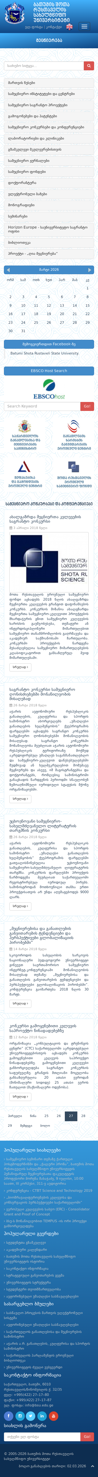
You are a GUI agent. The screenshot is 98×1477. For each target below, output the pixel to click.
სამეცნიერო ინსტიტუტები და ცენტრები (41, 94)
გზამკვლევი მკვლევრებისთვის (34, 149)
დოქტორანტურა (22, 183)
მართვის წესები (21, 83)
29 (10, 1125)
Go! (87, 406)
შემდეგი (26, 1125)
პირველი (15, 1116)
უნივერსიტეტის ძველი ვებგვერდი (34, 1367)
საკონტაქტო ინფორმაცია (27, 1268)
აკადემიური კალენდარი (26, 1250)
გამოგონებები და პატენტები (32, 116)
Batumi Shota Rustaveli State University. (44, 353)
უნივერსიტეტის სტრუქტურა (28, 1282)
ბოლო (45, 1125)
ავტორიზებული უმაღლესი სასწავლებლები (42, 1296)
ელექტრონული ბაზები (27, 194)
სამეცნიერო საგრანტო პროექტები (37, 105)
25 (46, 1116)
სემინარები (17, 216)
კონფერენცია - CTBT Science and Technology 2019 (49, 1191)
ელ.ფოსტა (34, 27)
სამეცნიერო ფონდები (27, 172)
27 (71, 1116)
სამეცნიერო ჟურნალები (28, 161)
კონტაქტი (54, 27)
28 (83, 1116)
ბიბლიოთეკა (19, 243)
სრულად (20, 667)
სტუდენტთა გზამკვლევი (26, 1243)
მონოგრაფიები (21, 205)
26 (59, 1116)
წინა (33, 1116)
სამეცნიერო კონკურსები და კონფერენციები (46, 127)
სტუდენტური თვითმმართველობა (33, 1289)
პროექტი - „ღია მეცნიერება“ (33, 254)
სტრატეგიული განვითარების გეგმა (35, 1275)
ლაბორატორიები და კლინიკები (36, 138)
